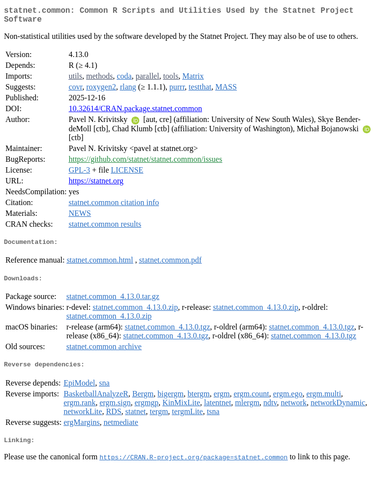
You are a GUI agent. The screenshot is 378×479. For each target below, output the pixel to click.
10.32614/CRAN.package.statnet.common (135, 112)
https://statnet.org (95, 184)
